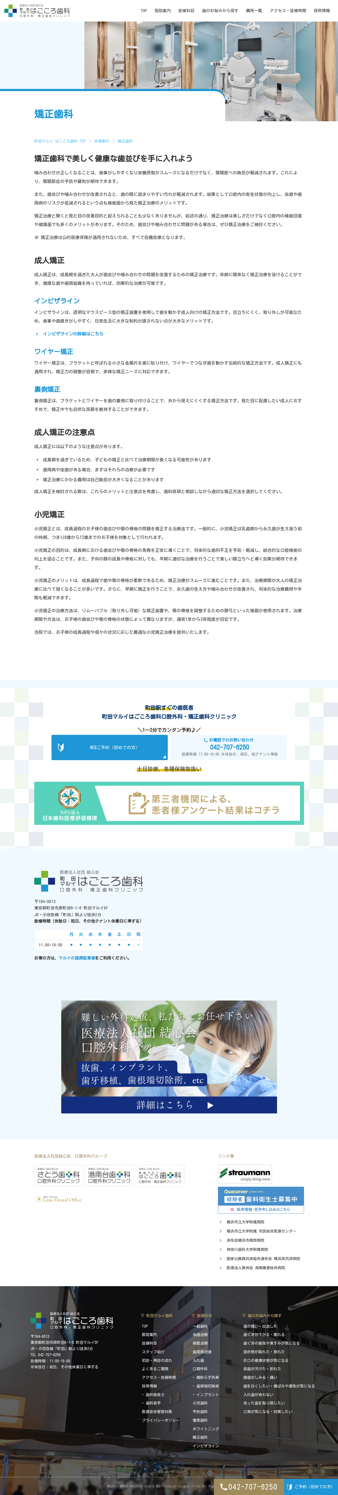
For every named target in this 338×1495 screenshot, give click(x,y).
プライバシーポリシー (161, 1420)
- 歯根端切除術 (206, 1386)
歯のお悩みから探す (220, 11)
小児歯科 (200, 1403)
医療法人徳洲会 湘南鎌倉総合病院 (256, 1268)
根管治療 (200, 1343)
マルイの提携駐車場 (77, 958)
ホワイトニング (206, 1429)
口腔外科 (200, 1369)
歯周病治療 (202, 1352)
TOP (144, 11)
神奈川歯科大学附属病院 (247, 1249)
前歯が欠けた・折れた (262, 1369)
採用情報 (322, 11)
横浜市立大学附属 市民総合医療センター (261, 1231)
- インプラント (206, 1395)
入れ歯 (198, 1360)
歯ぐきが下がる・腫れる (264, 1335)
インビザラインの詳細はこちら (73, 334)
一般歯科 (200, 1326)
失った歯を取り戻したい (264, 1403)
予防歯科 (200, 1412)
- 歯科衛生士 (153, 1395)
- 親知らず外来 (206, 1377)
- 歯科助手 (151, 1403)
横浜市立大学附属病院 (245, 1222)
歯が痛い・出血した (260, 1326)
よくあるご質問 (155, 1369)
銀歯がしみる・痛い (260, 1377)
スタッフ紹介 (153, 1352)
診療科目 (186, 11)
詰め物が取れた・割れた (264, 1352)
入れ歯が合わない (258, 1395)
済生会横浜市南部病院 (245, 1240)
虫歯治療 (200, 1335)
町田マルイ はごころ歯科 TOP (60, 141)
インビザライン (206, 1446)
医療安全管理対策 (157, 1412)
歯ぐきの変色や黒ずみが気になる (271, 1343)
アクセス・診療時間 (288, 11)
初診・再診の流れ (157, 1360)
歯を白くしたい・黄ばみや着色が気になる (279, 1386)
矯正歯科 (200, 1437)
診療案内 (101, 141)
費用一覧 (254, 11)
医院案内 (163, 11)
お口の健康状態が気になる (266, 1360)
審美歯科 (200, 1420)
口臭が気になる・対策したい (267, 1412)
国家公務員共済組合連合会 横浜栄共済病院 (263, 1259)
